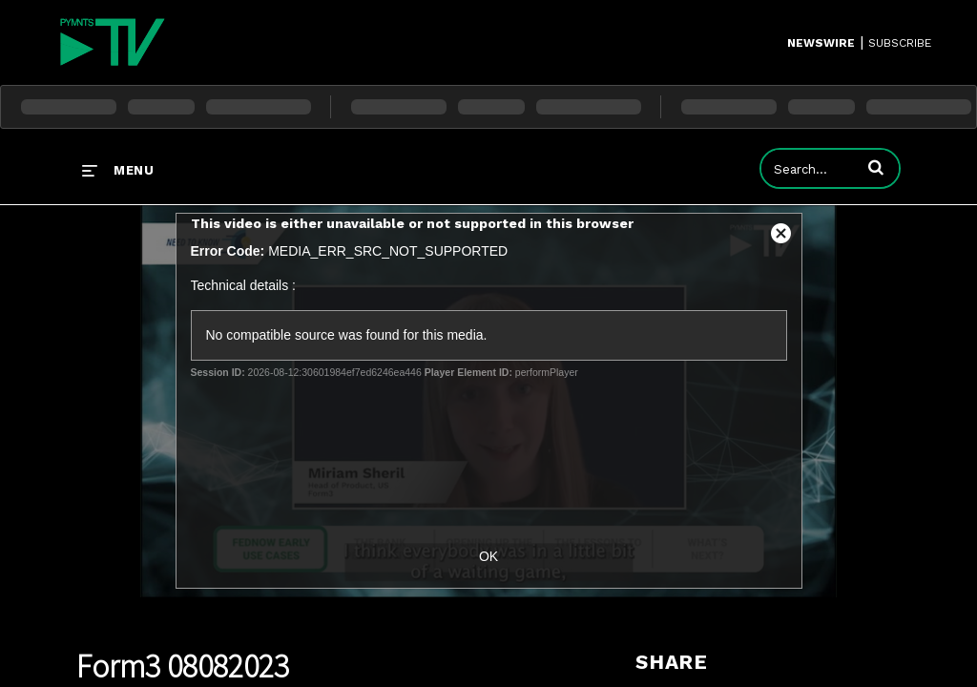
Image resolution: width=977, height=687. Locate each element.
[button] (876, 167)
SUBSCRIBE (899, 43)
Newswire (821, 43)
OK (488, 556)
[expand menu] (117, 169)
